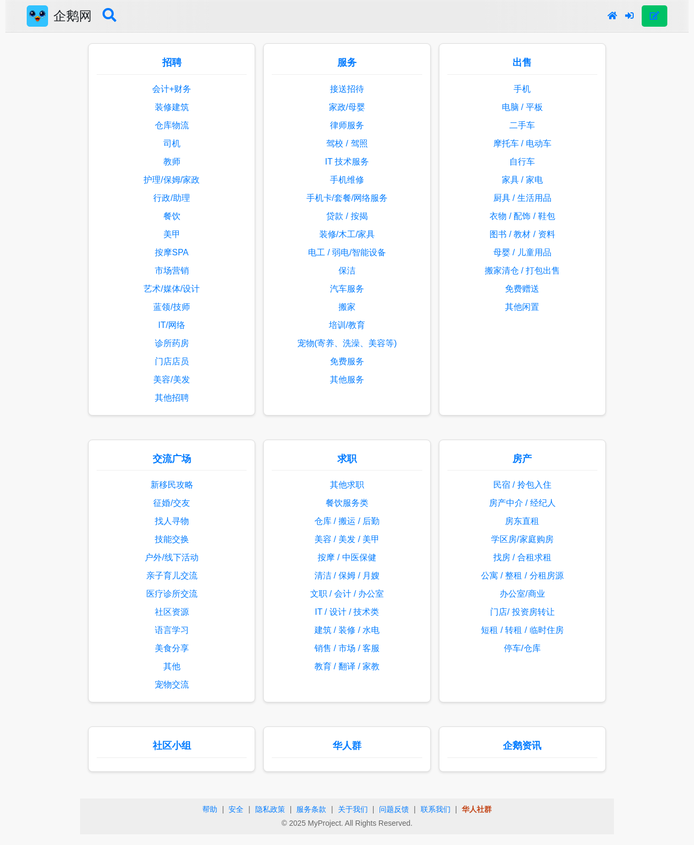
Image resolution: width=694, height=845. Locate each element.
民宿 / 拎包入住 (522, 484)
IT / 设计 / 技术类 (347, 611)
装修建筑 (172, 107)
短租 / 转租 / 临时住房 (522, 630)
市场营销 (172, 270)
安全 (235, 809)
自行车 (522, 161)
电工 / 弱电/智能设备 (347, 252)
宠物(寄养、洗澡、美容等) (347, 343)
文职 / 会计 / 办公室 (347, 593)
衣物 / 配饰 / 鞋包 (522, 216)
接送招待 (347, 88)
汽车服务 (347, 288)
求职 (347, 458)
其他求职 (347, 484)
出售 (522, 62)
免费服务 (347, 361)
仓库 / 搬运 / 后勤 (347, 521)
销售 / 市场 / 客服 (347, 648)
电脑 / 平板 (522, 107)
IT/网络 (171, 325)
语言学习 (172, 630)
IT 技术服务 (347, 161)
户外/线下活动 (171, 557)
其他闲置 (522, 306)
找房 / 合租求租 (522, 557)
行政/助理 (171, 197)
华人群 (347, 745)
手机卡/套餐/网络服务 (347, 197)
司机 (171, 143)
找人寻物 (172, 521)
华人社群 (477, 809)
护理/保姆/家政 (172, 179)
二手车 (522, 125)
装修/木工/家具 (347, 234)
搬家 (347, 306)
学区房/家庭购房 (522, 539)
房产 (522, 458)
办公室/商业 (522, 593)
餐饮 (171, 216)
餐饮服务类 (347, 502)
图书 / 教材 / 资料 (522, 234)
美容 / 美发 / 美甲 (347, 539)
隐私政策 (270, 809)
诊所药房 (172, 343)
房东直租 (522, 521)
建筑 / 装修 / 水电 (347, 630)
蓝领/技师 (171, 306)
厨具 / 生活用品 (522, 197)
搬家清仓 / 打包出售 (522, 270)
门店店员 (172, 361)
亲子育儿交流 (172, 575)
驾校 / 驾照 (346, 143)
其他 (171, 666)
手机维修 (347, 179)
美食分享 (172, 648)
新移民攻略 (172, 484)
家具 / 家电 (522, 179)
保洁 (347, 270)
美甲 (171, 234)
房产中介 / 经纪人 (522, 502)
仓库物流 (172, 125)
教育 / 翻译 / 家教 (347, 666)
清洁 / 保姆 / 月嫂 (347, 575)
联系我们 (436, 809)
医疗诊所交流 (172, 593)
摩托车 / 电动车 (522, 143)
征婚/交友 (171, 502)
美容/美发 (171, 379)
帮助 (209, 809)
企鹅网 (72, 16)
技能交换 (172, 539)
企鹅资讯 (522, 745)
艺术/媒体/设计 (172, 288)
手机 (522, 88)
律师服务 (347, 125)
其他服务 (347, 379)
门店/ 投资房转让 (522, 611)
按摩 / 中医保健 (347, 557)
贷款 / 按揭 (346, 216)
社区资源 (172, 611)
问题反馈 (394, 809)
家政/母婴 (347, 107)
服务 (347, 62)
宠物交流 (172, 684)
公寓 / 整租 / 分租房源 (522, 575)
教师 (171, 161)
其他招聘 (172, 397)
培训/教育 (347, 325)
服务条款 (311, 809)
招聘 (172, 62)
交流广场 (172, 458)
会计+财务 (171, 88)
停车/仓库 (522, 648)
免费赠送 (522, 288)
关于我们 (353, 809)
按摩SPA (171, 252)
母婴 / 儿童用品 (522, 252)
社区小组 (172, 745)
